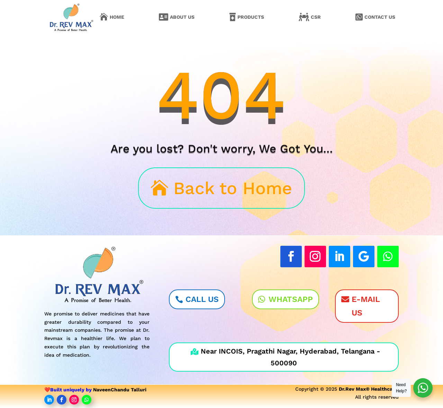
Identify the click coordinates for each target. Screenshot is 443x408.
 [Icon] (304, 17)
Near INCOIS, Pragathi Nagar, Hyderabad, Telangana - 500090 (285, 357)
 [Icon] (232, 17)
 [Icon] (163, 17)
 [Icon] (104, 17)
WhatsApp (291, 299)
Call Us (202, 299)
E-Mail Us (366, 306)
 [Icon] (359, 17)
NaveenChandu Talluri (119, 389)
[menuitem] (112, 17)
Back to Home (232, 188)
